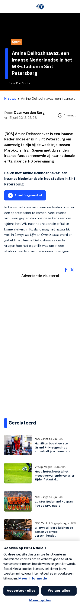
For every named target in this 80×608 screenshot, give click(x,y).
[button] (6, 7)
